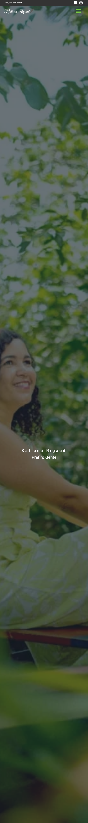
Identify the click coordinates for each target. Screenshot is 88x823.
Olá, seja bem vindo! (13, 3)
